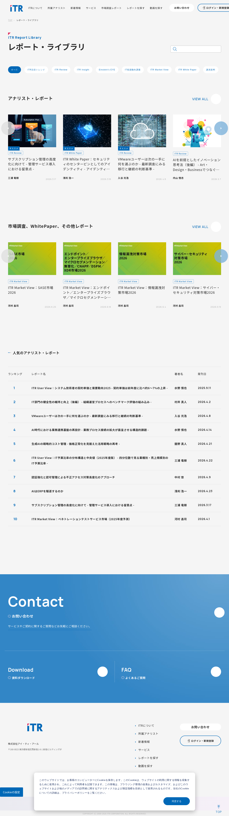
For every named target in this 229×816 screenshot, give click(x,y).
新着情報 (76, 8)
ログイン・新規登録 (202, 740)
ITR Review (61, 70)
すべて (14, 70)
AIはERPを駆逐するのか (47, 491)
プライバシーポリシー (74, 792)
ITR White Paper (187, 70)
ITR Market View (159, 70)
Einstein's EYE (107, 70)
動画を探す (156, 8)
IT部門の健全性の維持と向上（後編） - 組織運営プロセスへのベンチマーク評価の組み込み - (92, 402)
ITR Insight (83, 70)
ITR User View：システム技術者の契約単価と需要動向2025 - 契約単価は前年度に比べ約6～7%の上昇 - (100, 388)
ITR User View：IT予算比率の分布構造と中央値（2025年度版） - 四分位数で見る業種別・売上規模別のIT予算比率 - (100, 460)
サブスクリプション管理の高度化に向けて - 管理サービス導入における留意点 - (83, 505)
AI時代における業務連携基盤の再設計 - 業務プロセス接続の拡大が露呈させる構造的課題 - (90, 430)
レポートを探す (136, 8)
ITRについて (35, 8)
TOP (10, 20)
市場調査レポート (111, 8)
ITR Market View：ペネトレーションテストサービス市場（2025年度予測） (82, 519)
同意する (176, 801)
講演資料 (210, 70)
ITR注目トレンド (36, 70)
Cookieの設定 (11, 792)
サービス (91, 8)
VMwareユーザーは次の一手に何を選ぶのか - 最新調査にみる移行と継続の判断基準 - (87, 416)
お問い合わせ (181, 7)
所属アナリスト (56, 8)
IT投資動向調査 (133, 70)
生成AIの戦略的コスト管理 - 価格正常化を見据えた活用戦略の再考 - (76, 444)
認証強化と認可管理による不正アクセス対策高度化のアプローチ (73, 477)
